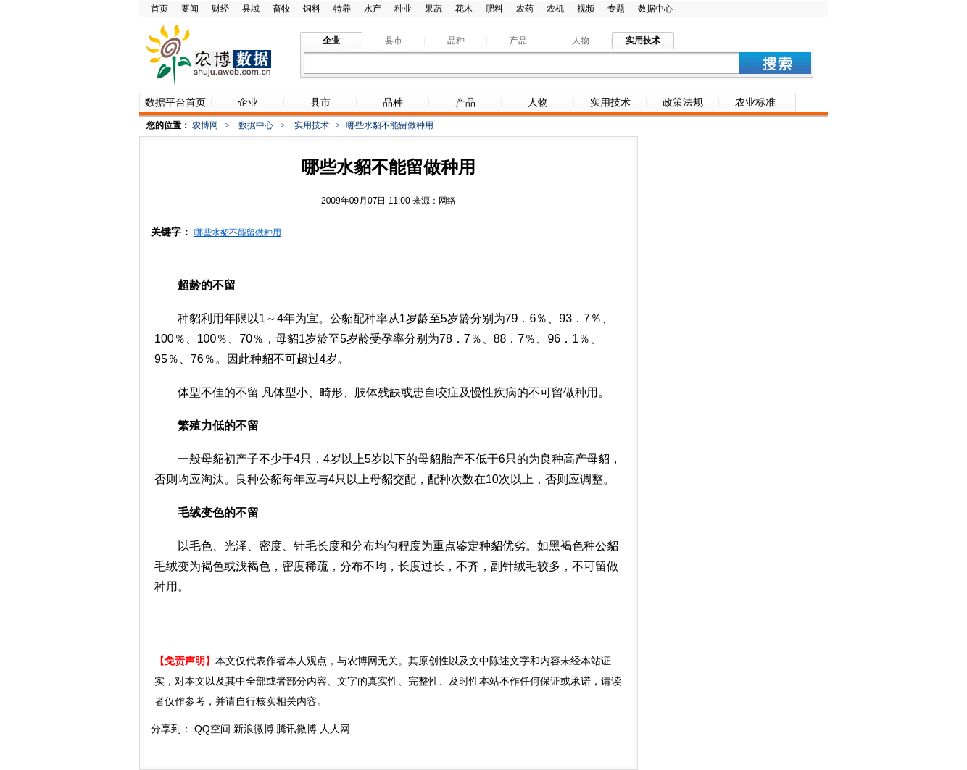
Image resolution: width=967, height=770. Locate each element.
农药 (525, 9)
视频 (585, 9)
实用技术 (311, 125)
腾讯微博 (296, 729)
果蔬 (433, 9)
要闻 (190, 9)
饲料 (311, 9)
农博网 (205, 125)
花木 (464, 9)
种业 (403, 9)
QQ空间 (212, 729)
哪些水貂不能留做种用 (237, 232)
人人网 (335, 729)
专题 (616, 9)
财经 (220, 9)
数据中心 (655, 9)
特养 (342, 9)
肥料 (494, 9)
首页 (159, 9)
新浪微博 (253, 729)
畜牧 (281, 9)
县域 (251, 9)
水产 (372, 9)
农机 (555, 9)
